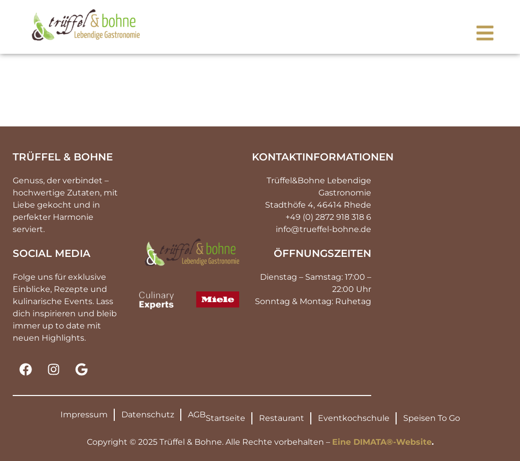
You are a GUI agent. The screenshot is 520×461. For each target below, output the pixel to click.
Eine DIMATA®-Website (382, 442)
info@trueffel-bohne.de (323, 229)
